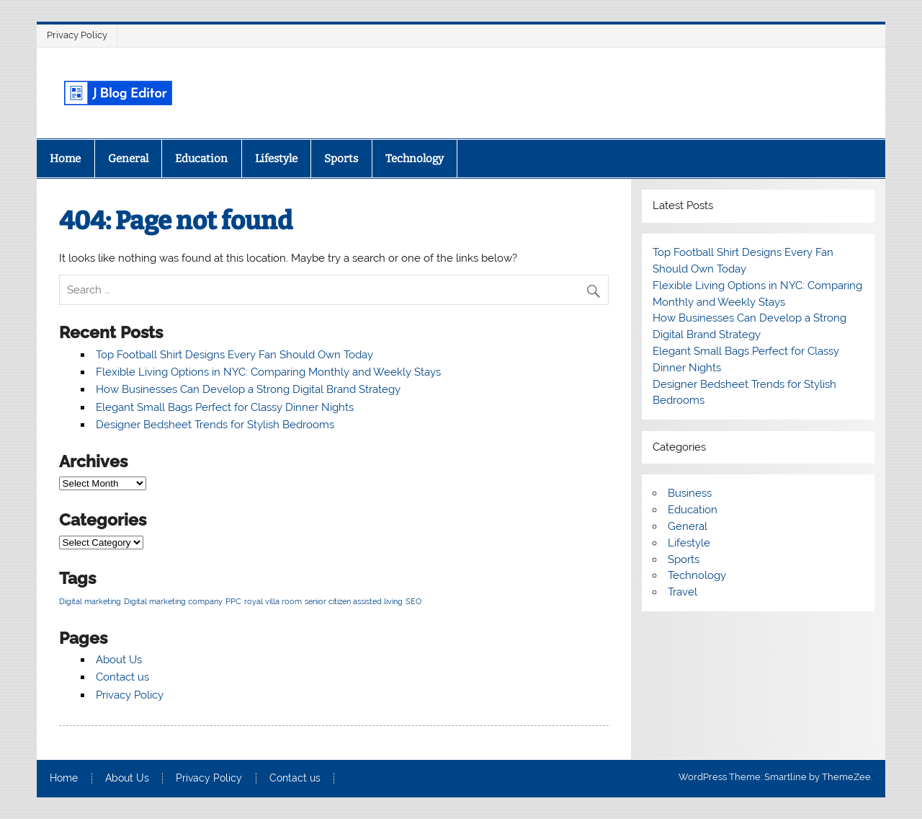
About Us (119, 659)
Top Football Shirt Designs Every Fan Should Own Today (234, 354)
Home (65, 158)
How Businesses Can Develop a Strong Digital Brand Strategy (248, 389)
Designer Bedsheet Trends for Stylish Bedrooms (215, 424)
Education (201, 158)
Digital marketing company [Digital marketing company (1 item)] (173, 601)
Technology (414, 158)
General (128, 158)
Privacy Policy (77, 35)
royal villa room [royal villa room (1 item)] (273, 601)
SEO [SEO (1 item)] (413, 601)
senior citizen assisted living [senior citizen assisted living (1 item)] (354, 601)
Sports (341, 158)
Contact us (122, 676)
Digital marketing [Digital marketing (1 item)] (90, 601)
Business (690, 493)
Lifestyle (276, 158)
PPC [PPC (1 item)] (233, 601)
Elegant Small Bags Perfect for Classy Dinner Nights (225, 407)
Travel (682, 591)
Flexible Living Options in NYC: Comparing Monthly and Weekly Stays (268, 372)
